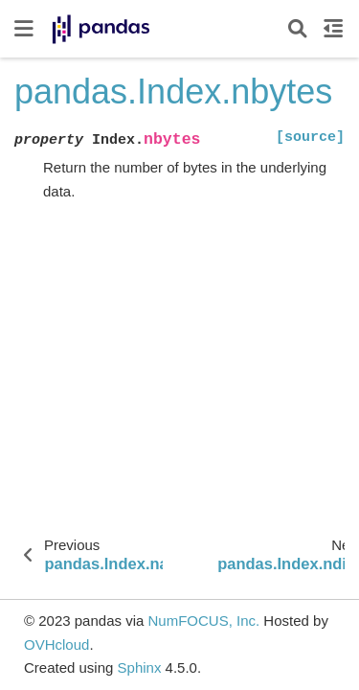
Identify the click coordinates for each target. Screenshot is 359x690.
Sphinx (140, 667)
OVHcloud (56, 644)
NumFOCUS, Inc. (203, 620)
